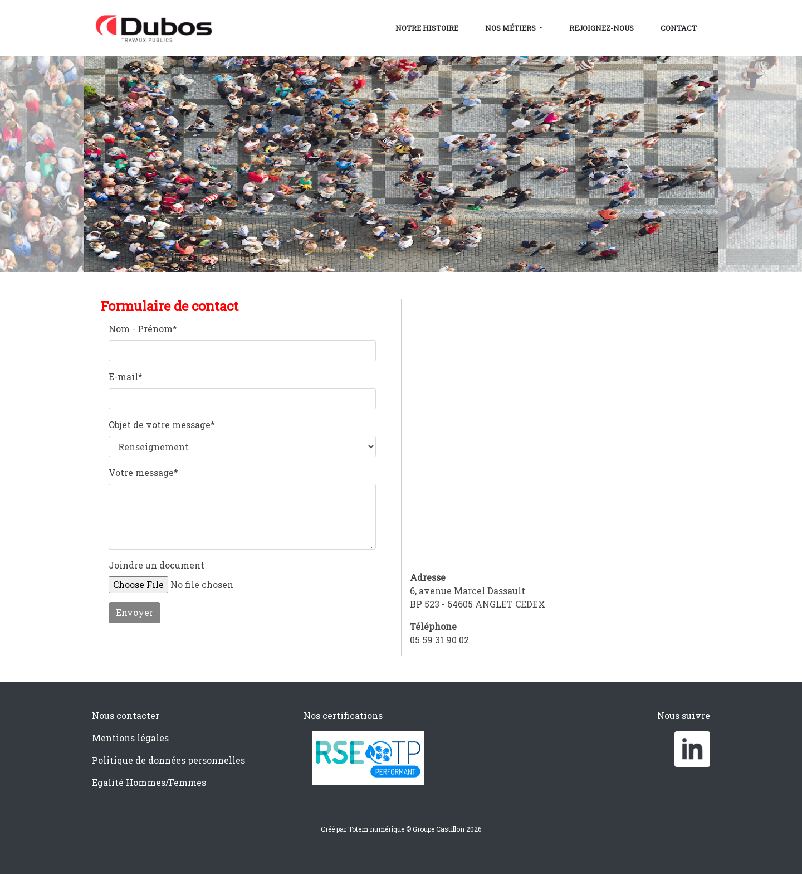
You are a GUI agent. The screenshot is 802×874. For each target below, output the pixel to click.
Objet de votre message (162, 424)
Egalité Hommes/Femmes (149, 782)
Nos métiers (511, 27)
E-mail (126, 376)
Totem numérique (376, 828)
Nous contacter (125, 715)
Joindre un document (156, 565)
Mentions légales (130, 738)
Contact (679, 27)
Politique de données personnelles (168, 760)
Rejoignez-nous (601, 27)
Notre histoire (426, 27)
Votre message (143, 472)
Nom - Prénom (143, 328)
